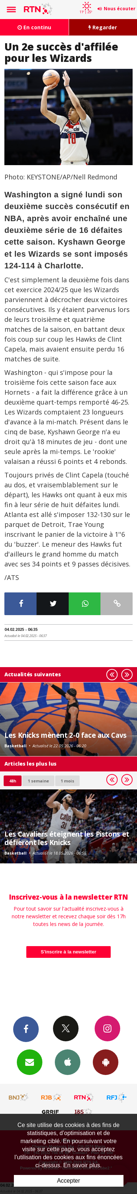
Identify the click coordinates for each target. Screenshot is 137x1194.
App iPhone (67, 1061)
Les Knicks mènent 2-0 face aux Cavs (65, 735)
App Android (105, 1061)
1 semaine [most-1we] (38, 781)
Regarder (102, 27)
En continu (34, 27)
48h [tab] (12, 781)
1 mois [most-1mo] (67, 781)
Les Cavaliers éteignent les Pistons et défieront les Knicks (66, 838)
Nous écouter (120, 8)
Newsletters (29, 1061)
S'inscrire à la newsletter (68, 952)
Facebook (26, 1028)
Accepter (68, 1181)
